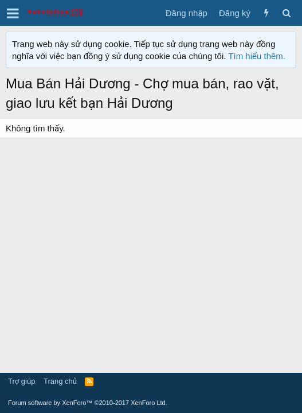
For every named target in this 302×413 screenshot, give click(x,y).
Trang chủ (60, 381)
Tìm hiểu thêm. (256, 56)
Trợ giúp (21, 381)
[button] (12, 13)
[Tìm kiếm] (286, 13)
